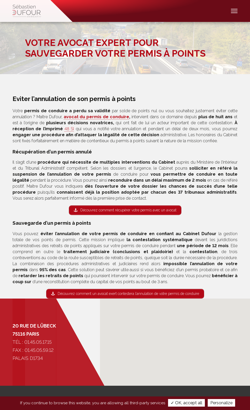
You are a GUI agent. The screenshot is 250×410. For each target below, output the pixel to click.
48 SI (69, 128)
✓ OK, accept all (186, 402)
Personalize (221, 402)
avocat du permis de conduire (96, 116)
